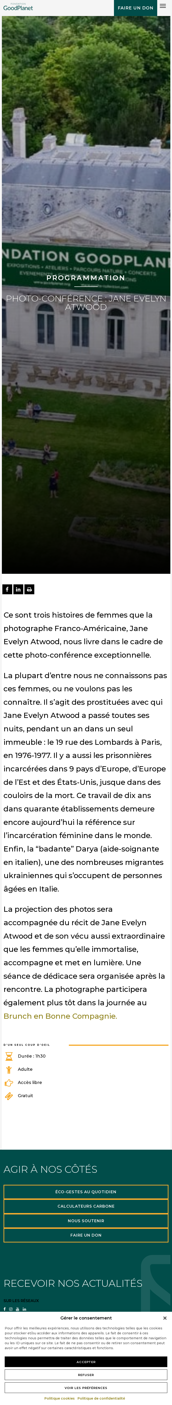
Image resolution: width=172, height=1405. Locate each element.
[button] (165, 1318)
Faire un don (135, 8)
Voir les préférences (86, 1388)
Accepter (86, 1362)
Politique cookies (59, 1398)
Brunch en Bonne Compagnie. (61, 1016)
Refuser (86, 1375)
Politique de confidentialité (101, 1398)
